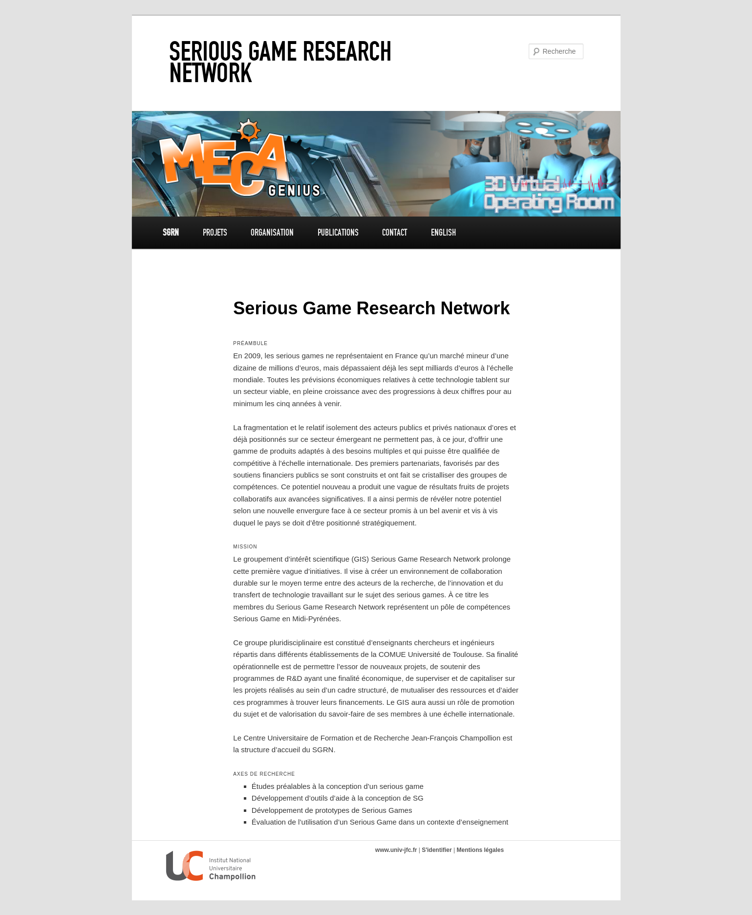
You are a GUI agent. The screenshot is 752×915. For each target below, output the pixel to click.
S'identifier (437, 850)
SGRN (171, 232)
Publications (338, 232)
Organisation (272, 232)
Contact (394, 232)
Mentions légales (480, 850)
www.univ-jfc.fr (396, 850)
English (443, 232)
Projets (215, 232)
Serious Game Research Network (280, 61)
